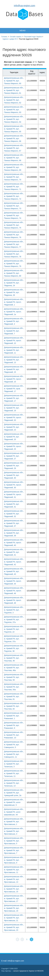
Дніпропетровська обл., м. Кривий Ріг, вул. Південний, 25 (14, 436)
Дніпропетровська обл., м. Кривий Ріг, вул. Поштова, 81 (14, 696)
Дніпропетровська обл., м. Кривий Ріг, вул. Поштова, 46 (14, 658)
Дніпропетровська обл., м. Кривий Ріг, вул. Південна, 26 (14, 292)
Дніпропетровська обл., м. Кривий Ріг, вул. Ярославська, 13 (14, 879)
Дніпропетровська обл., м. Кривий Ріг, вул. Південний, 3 (14, 321)
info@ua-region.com (24, 5)
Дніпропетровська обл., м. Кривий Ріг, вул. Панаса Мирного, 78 (14, 254)
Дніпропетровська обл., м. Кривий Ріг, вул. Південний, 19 (14, 408)
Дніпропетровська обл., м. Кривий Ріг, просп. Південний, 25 (14, 446)
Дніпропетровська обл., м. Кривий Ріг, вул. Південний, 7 (14, 331)
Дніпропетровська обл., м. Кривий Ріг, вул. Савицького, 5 (14, 744)
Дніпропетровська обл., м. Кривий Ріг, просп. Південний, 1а (14, 311)
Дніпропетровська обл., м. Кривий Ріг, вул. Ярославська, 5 (14, 841)
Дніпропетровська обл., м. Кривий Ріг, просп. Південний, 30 (14, 485)
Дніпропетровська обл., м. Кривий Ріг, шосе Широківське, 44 (14, 812)
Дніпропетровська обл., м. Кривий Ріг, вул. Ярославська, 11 (14, 869)
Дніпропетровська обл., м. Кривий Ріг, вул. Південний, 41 (14, 552)
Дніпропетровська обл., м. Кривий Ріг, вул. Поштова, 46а (14, 667)
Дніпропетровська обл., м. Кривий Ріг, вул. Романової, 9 (14, 725)
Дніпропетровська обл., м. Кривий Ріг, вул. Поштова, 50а (14, 687)
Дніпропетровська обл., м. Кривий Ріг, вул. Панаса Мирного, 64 (14, 119)
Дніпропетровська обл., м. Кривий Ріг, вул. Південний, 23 (14, 427)
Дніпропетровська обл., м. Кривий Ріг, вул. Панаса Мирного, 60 (14, 81)
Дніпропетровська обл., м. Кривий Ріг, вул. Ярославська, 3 (14, 831)
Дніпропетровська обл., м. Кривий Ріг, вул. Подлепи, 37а (14, 619)
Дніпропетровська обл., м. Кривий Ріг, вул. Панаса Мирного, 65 (14, 129)
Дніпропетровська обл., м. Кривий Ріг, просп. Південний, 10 (14, 340)
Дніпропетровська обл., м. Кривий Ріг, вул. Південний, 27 (14, 456)
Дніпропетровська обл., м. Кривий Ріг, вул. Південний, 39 (14, 533)
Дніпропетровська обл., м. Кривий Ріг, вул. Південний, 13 (14, 360)
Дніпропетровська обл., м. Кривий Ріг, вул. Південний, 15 (14, 369)
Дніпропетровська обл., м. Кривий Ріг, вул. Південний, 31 (14, 504)
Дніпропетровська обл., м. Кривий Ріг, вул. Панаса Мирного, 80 (14, 273)
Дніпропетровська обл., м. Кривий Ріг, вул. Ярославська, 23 (14, 927)
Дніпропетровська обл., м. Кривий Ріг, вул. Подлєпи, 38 (14, 648)
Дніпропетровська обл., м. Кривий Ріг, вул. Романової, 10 (14, 735)
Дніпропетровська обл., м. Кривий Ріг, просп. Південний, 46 (14, 590)
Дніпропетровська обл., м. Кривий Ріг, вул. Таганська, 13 (14, 783)
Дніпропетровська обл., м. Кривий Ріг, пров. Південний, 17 (14, 388)
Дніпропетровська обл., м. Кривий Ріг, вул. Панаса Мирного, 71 (14, 186)
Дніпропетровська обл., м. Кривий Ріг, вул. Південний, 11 (14, 350)
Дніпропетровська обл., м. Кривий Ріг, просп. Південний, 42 (14, 562)
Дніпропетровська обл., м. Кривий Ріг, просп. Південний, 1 (14, 302)
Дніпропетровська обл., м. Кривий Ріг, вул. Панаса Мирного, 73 (14, 206)
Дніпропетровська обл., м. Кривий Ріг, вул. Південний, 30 (14, 475)
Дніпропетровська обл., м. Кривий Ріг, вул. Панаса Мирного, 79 (14, 263)
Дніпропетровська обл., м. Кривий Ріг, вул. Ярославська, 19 (14, 908)
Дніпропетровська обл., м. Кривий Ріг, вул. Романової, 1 (14, 715)
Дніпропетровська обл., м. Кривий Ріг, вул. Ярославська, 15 (14, 889)
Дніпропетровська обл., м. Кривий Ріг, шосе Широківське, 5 (14, 802)
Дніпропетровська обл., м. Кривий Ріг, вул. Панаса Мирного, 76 (14, 234)
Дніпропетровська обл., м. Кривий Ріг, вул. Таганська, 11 (14, 773)
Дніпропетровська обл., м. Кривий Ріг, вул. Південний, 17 (14, 398)
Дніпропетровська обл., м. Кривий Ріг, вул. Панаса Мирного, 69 (14, 167)
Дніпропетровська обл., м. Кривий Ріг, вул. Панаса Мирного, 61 (14, 90)
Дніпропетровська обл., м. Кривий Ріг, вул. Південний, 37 (14, 523)
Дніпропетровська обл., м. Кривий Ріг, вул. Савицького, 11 (14, 754)
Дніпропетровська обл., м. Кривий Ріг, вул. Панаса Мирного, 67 (14, 148)
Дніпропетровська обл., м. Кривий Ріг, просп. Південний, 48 (14, 600)
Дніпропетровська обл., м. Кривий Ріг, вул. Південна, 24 (14, 283)
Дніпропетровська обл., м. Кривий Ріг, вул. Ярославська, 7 (14, 850)
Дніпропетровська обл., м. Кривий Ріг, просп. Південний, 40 (14, 542)
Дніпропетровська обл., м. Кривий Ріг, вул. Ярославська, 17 (14, 898)
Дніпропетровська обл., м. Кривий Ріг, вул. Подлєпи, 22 (14, 629)
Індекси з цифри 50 (10, 39)
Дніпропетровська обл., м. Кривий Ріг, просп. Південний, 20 (14, 417)
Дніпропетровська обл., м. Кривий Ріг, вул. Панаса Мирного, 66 (14, 138)
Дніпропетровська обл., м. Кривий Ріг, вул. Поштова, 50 (14, 677)
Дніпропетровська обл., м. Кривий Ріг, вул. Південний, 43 (14, 571)
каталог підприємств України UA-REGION (28, 971)
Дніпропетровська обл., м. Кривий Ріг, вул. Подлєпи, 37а (14, 639)
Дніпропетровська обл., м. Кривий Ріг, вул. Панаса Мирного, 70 (14, 177)
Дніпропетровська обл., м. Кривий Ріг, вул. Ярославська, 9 (14, 860)
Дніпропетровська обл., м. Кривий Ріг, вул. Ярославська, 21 (14, 918)
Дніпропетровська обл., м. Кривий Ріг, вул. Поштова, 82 (14, 706)
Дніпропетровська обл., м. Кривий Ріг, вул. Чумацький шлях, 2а (14, 792)
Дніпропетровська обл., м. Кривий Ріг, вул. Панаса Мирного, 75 (14, 225)
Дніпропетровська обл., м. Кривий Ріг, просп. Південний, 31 (14, 494)
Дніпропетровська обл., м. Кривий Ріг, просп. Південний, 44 (14, 581)
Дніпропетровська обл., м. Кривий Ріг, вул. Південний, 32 (14, 513)
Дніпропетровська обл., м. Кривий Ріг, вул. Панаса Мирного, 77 (14, 244)
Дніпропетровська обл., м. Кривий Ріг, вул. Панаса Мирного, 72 (14, 196)
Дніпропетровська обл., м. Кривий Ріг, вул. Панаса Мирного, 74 (14, 215)
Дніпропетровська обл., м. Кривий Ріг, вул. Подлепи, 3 (14, 610)
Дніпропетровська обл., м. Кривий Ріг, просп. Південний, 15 (14, 379)
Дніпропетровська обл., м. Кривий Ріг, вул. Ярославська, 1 (14, 821)
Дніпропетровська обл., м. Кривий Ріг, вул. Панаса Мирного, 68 (14, 157)
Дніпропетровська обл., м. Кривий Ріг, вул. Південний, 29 (14, 465)
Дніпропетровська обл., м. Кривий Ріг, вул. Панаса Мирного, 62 (14, 100)
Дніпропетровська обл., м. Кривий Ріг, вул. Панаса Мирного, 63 (14, 109)
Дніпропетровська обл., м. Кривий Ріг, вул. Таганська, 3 (14, 764)
